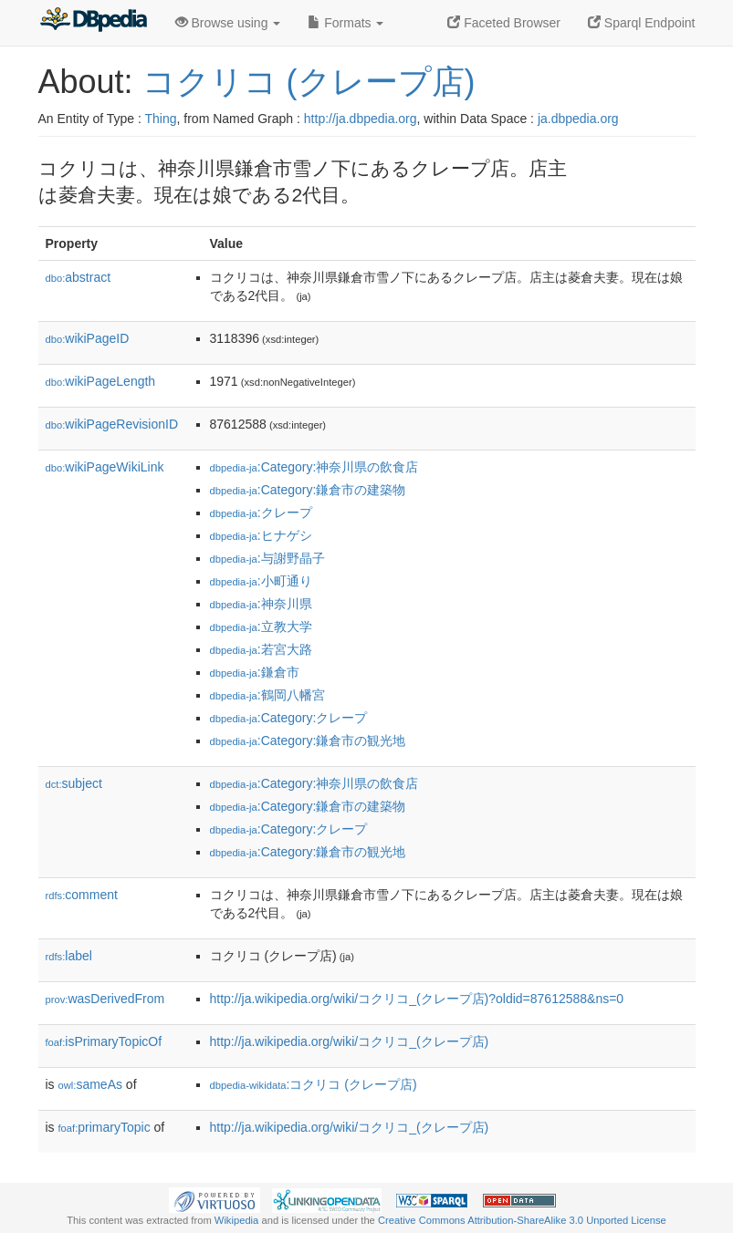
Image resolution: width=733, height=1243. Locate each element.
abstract (78, 277)
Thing (161, 118)
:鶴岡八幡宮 (267, 695)
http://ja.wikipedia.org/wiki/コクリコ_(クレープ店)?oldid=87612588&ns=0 (417, 998)
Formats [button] (345, 23)
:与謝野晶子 (267, 558)
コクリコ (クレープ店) (309, 81)
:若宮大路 (261, 649)
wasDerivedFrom (105, 998)
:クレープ (261, 512)
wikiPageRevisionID (112, 424)
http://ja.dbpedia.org (360, 118)
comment (82, 894)
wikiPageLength (101, 381)
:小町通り (261, 581)
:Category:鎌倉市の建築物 (308, 489)
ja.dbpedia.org (578, 118)
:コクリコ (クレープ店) (313, 1084)
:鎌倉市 (254, 672)
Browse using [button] (228, 23)
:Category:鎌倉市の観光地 (308, 740)
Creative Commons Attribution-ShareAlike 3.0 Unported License (522, 1220)
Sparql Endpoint (642, 23)
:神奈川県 (261, 603)
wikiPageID (88, 338)
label (69, 955)
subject (74, 783)
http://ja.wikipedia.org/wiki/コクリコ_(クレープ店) (349, 1041)
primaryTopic (104, 1127)
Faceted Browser (503, 23)
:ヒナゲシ (261, 535)
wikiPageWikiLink (105, 467)
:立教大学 (261, 626)
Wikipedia (237, 1220)
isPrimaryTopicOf (104, 1041)
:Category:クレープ (289, 717)
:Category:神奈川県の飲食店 (314, 467)
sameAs (90, 1084)
